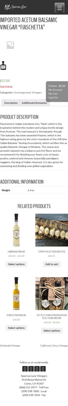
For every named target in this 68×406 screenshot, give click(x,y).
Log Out (53, 97)
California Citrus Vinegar (54, 345)
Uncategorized (22, 92)
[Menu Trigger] (60, 8)
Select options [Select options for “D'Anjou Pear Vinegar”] (16, 327)
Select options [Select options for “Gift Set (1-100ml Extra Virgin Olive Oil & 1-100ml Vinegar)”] (52, 330)
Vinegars (37, 92)
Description (11, 102)
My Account (55, 89)
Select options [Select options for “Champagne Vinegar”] (16, 264)
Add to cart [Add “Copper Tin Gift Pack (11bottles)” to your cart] (51, 264)
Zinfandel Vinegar (10, 345)
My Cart (53, 93)
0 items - (57, 85)
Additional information (34, 102)
